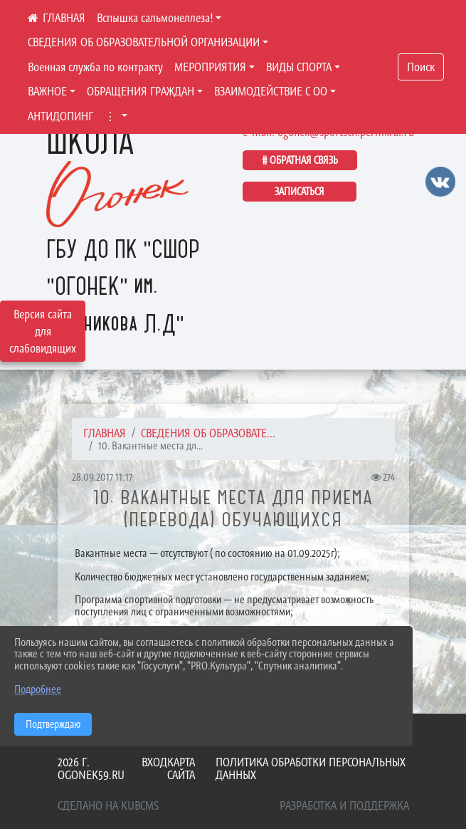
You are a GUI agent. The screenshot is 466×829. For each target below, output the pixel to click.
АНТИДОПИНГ (60, 116)
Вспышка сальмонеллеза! (155, 18)
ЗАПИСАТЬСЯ (299, 191)
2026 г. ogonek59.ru (91, 768)
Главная (104, 433)
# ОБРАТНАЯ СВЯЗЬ (300, 160)
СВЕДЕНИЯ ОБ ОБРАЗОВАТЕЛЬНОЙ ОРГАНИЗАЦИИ (144, 42)
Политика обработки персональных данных (311, 768)
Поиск (421, 67)
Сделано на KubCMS (108, 805)
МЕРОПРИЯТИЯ (210, 67)
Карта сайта (181, 768)
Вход (154, 762)
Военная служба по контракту (95, 67)
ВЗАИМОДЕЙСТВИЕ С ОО (270, 91)
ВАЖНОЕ (47, 91)
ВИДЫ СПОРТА (299, 67)
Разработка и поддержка (344, 805)
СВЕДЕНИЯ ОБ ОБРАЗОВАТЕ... (208, 433)
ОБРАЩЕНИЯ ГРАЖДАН (140, 91)
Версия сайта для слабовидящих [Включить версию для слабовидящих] (42, 331)
